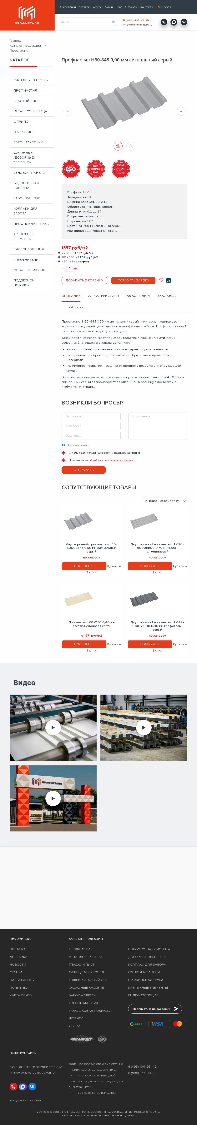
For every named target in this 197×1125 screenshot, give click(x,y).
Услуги (97, 7)
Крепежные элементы (23, 236)
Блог (119, 7)
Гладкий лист (26, 101)
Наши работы (22, 980)
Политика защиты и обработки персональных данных (98, 1115)
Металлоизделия (29, 270)
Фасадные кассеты (31, 80)
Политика (19, 987)
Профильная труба (31, 224)
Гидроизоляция (28, 249)
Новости (18, 964)
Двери (74, 1026)
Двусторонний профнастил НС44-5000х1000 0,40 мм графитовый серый (157, 625)
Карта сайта (21, 995)
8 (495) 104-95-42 (142, 1066)
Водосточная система (26, 185)
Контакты (146, 7)
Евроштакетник (28, 142)
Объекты (131, 7)
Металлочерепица (30, 111)
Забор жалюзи (26, 198)
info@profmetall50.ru (137, 24)
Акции (109, 7)
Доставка (19, 957)
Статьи (16, 972)
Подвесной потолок (24, 283)
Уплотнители (25, 259)
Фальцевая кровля (86, 972)
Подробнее (84, 566)
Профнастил (25, 90)
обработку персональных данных (111, 460)
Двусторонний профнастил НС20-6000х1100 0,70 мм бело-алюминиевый (157, 547)
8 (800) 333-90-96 (136, 20)
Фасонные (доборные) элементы (24, 157)
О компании (68, 7)
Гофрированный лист (89, 980)
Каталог (84, 7)
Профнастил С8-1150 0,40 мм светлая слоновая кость (92, 624)
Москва (168, 6)
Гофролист (23, 132)
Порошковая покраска (90, 1010)
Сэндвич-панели (29, 173)
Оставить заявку (133, 280)
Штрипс (20, 121)
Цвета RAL (19, 949)
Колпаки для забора (25, 211)
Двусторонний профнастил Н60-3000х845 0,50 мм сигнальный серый (92, 547)
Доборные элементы (147, 957)
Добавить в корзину (84, 280)
